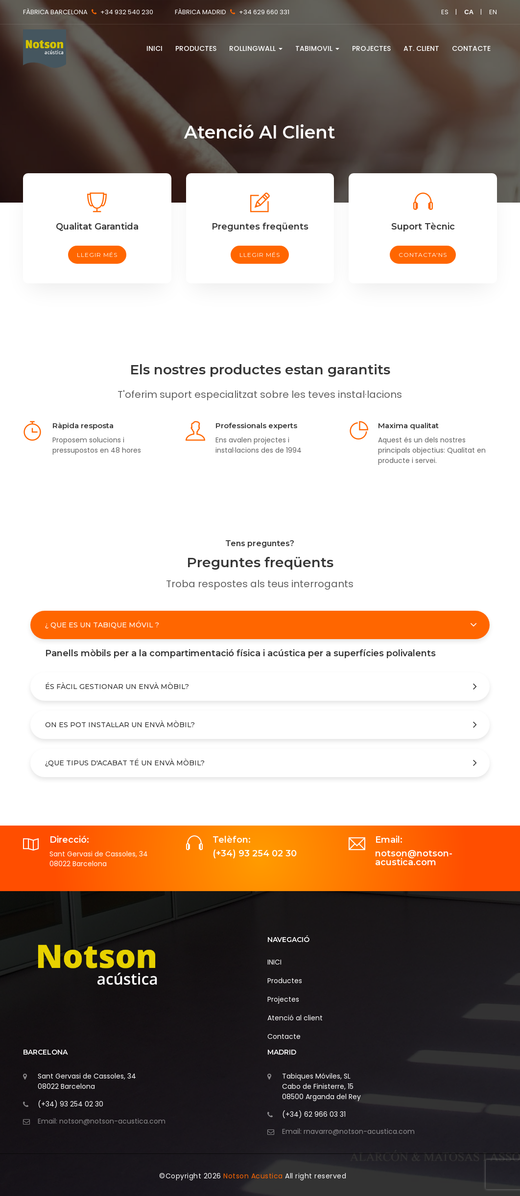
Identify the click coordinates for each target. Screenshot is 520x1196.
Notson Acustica (254, 1176)
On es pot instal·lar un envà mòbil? (120, 724)
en (493, 12)
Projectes (371, 48)
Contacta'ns (423, 254)
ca (468, 12)
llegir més (97, 254)
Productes (195, 48)
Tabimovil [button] (317, 48)
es (445, 12)
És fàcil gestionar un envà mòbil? (117, 686)
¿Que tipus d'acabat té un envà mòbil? (125, 763)
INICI (154, 48)
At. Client (421, 48)
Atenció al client (295, 1018)
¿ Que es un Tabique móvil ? (102, 625)
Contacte (471, 48)
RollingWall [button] (256, 48)
